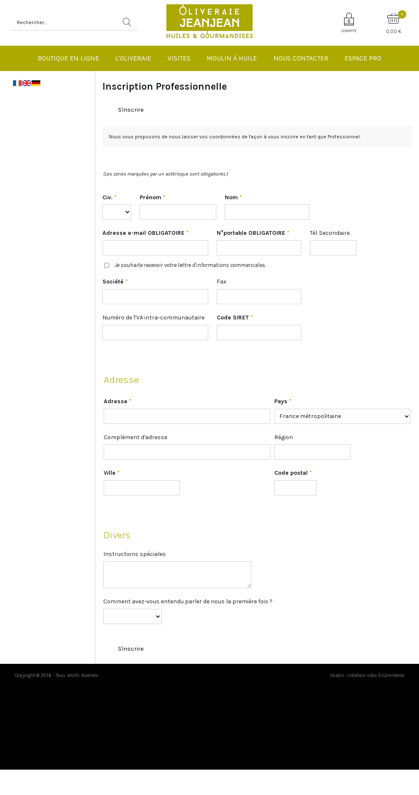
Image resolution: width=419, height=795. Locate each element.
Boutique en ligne (68, 58)
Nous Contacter (300, 58)
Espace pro (363, 58)
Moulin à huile (232, 58)
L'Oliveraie (133, 58)
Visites (179, 58)
